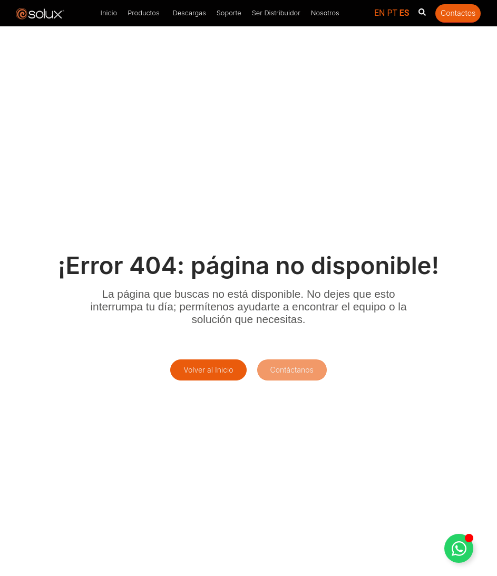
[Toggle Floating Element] (458, 548)
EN (379, 13)
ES (404, 13)
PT (392, 13)
